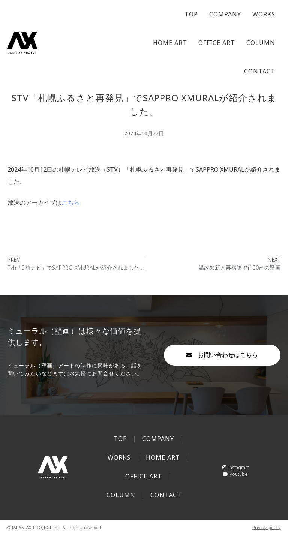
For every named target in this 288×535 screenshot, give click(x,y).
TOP (191, 14)
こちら (71, 202)
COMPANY (225, 14)
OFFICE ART (216, 43)
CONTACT (259, 71)
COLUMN (260, 43)
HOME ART (170, 43)
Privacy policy (266, 527)
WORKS (263, 14)
